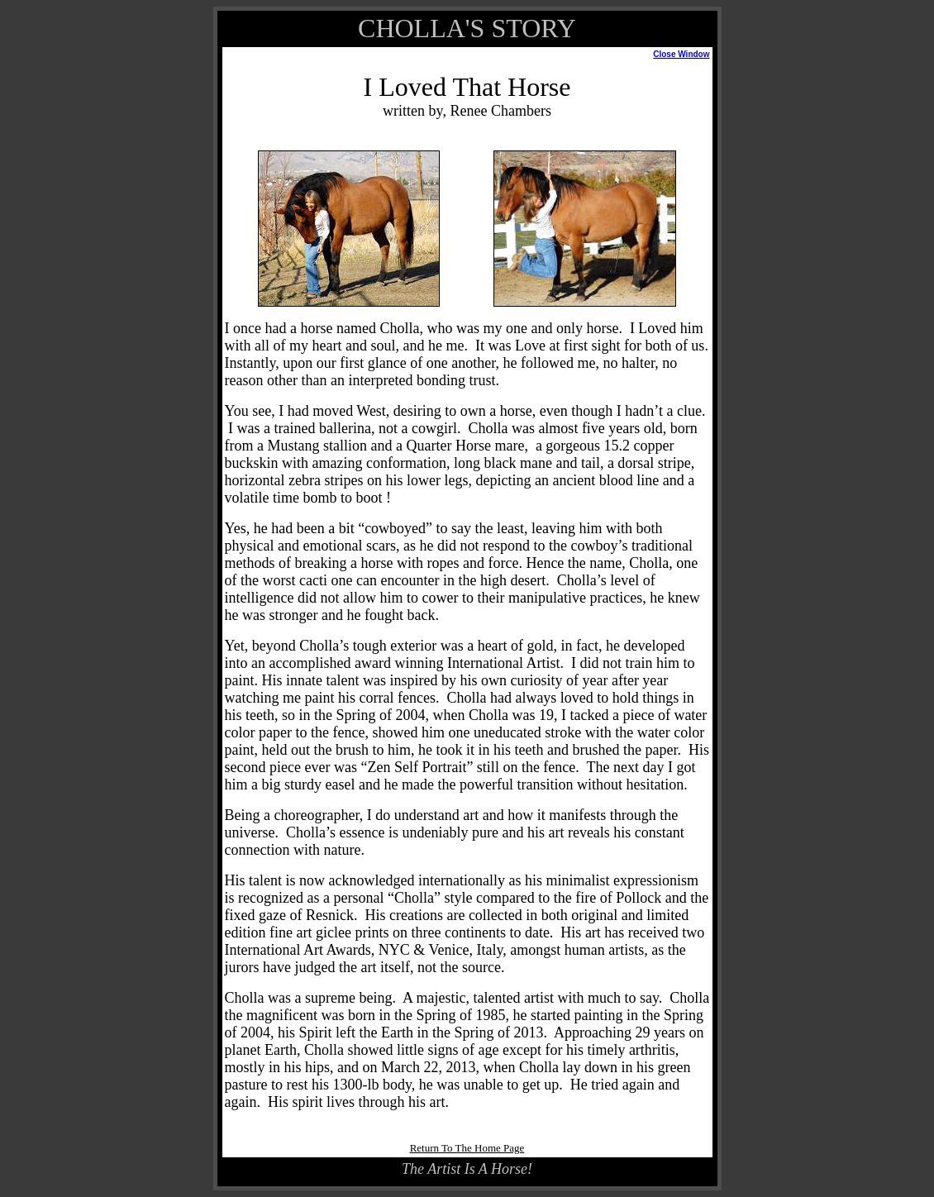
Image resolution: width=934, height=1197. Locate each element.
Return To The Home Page (467, 1148)
